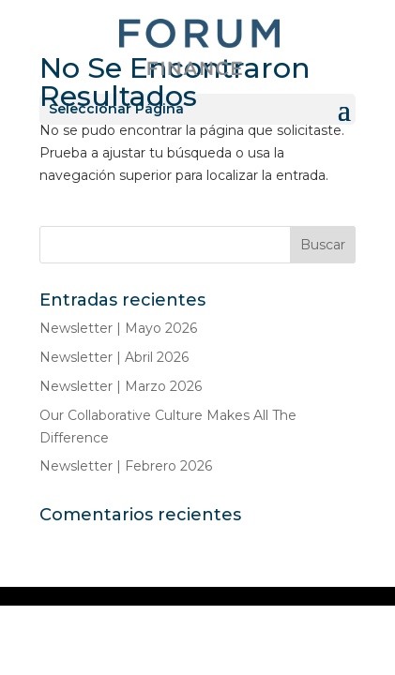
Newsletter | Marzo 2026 (120, 386)
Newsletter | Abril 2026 (114, 357)
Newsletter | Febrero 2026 (125, 466)
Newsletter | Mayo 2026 (118, 328)
